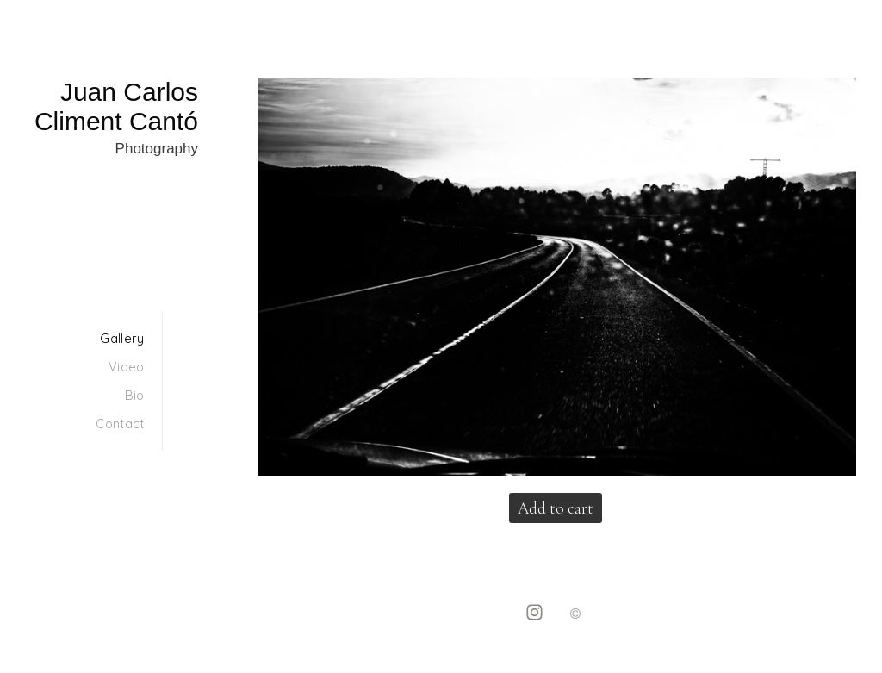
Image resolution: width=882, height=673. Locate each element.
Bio (135, 395)
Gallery (122, 338)
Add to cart (555, 508)
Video (126, 366)
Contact (120, 423)
